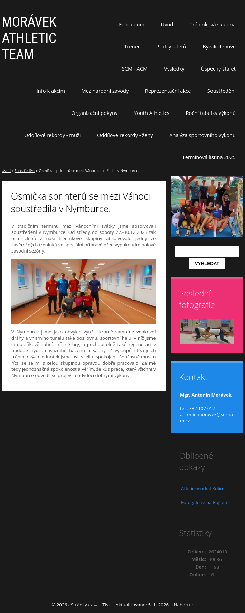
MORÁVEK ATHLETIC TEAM (29, 38)
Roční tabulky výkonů (211, 112)
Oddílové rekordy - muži (52, 134)
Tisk (106, 605)
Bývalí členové (219, 46)
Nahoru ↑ (183, 605)
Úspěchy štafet (218, 68)
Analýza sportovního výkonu (202, 134)
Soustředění (221, 90)
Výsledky (174, 68)
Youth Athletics (151, 112)
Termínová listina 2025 (209, 157)
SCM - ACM (135, 68)
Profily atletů (171, 46)
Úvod (167, 24)
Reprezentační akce (168, 90)
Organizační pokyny (94, 112)
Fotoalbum (131, 24)
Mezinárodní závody (105, 90)
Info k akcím (51, 90)
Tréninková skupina (213, 24)
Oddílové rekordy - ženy (125, 134)
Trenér (132, 46)
